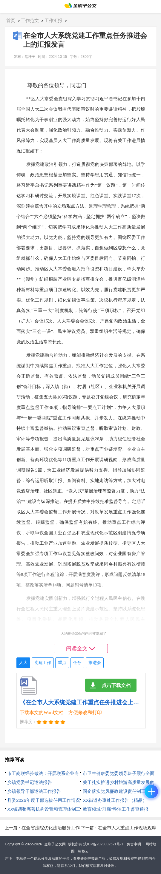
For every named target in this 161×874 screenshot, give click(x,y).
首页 (10, 20)
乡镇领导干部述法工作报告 (34, 791)
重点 (62, 662)
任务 (77, 662)
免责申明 (134, 844)
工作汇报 (53, 20)
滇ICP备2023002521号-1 (103, 844)
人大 (23, 662)
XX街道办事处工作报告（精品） (115, 800)
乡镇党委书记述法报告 (29, 782)
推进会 (94, 662)
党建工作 (42, 662)
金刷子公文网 (55, 844)
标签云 (83, 851)
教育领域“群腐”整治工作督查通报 (115, 809)
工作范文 (30, 20)
